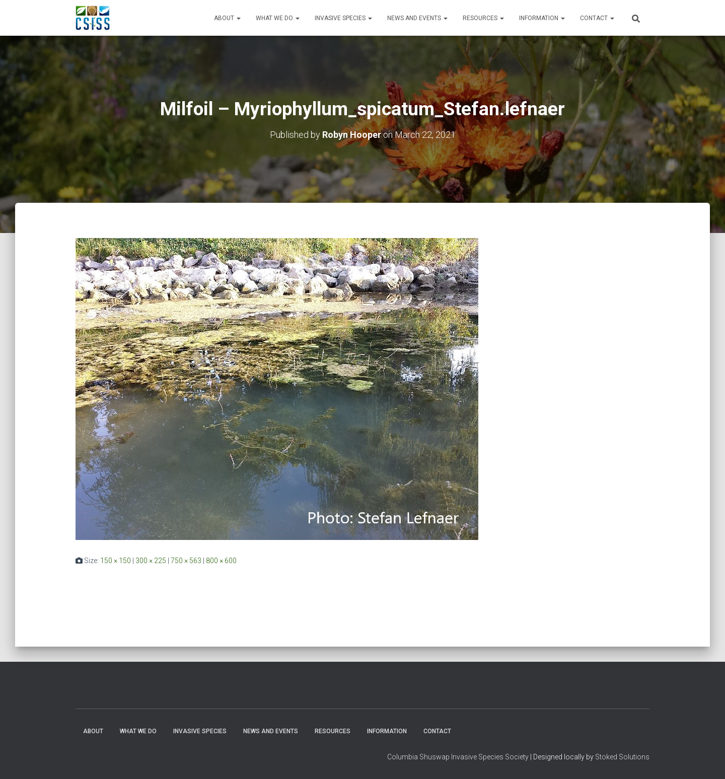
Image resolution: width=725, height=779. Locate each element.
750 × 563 (186, 560)
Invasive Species (343, 18)
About (227, 18)
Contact (597, 18)
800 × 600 (221, 560)
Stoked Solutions (622, 757)
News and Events (417, 18)
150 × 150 (115, 560)
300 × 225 (150, 560)
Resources (483, 18)
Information (542, 18)
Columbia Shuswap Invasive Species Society (458, 757)
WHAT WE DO (278, 18)
